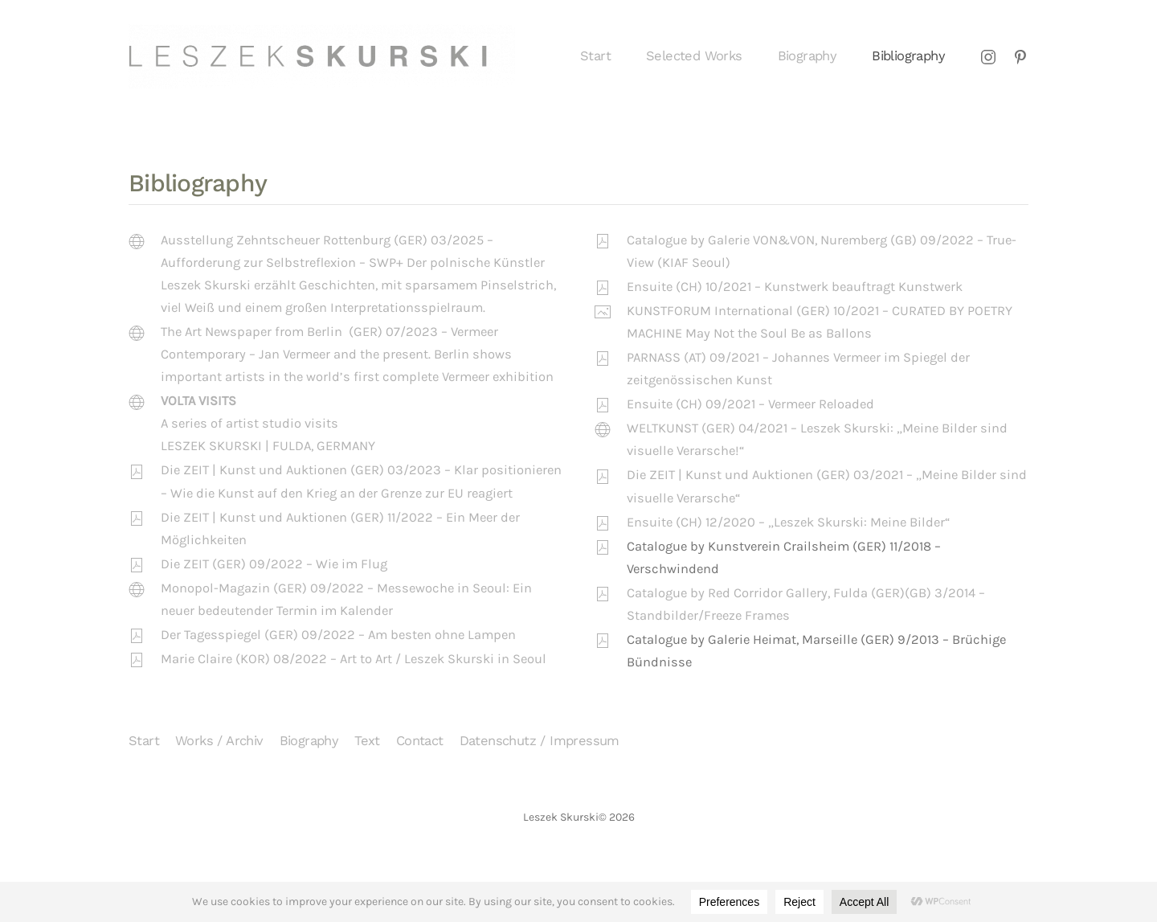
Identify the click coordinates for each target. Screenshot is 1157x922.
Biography (807, 56)
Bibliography (908, 56)
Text (367, 740)
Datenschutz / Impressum (539, 740)
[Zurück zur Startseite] (322, 56)
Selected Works (694, 56)
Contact (420, 740)
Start (595, 56)
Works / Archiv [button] (219, 740)
